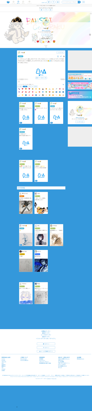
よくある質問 (61, 361)
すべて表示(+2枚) (41, 78)
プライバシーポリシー (44, 361)
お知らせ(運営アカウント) (64, 358)
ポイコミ (60, 367)
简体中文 (3, 364)
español (3, 360)
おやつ (30, 86)
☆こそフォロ (46, 35)
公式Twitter (61, 360)
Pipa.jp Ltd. (54, 378)
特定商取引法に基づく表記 (45, 363)
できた (20, 56)
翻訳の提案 (7, 357)
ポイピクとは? (23, 358)
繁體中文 (3, 366)
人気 (25, 86)
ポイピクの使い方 (24, 360)
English (3, 358)
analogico (49, 378)
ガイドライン (42, 360)
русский (3, 369)
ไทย (2, 367)
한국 (3, 363)
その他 (35, 86)
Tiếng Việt (4, 361)
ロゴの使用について (62, 366)
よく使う (20, 86)
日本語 (3, 370)
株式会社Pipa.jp (80, 358)
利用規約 (41, 358)
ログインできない (62, 364)
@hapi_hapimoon (46, 30)
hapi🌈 (46, 28)
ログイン (46, 344)
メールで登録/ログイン (46, 351)
